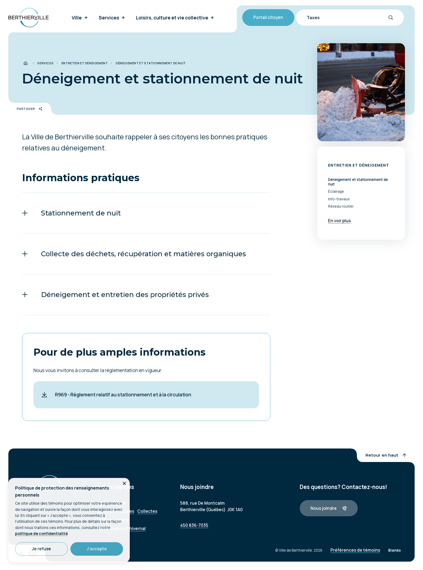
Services (45, 63)
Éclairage (336, 191)
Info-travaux (339, 199)
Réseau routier (341, 206)
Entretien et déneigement (85, 63)
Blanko (394, 553)
